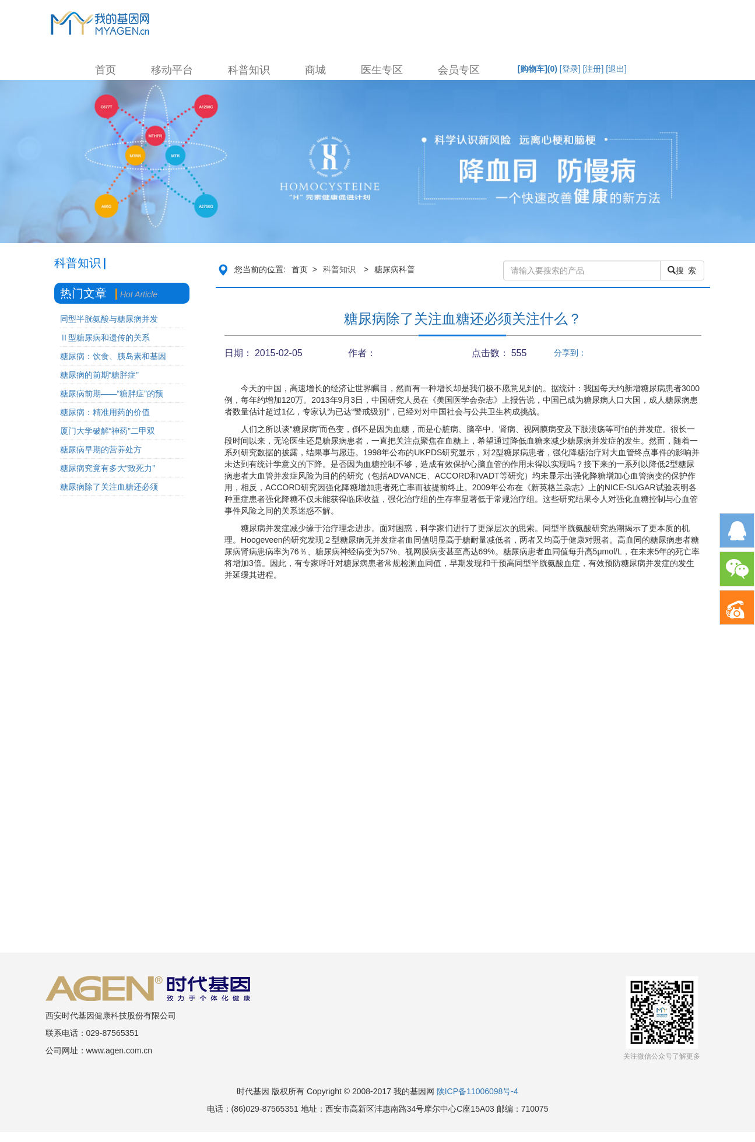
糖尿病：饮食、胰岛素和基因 (113, 356)
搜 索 (682, 270)
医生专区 (382, 70)
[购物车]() (537, 68)
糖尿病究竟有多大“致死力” (107, 468)
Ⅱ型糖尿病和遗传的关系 (105, 337)
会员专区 (459, 70)
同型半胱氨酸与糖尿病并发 (109, 319)
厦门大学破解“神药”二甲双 (107, 430)
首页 (105, 70)
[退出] (616, 68)
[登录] (570, 68)
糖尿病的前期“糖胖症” (99, 375)
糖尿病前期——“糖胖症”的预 (111, 393)
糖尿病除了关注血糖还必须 (109, 486)
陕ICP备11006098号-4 (477, 1091)
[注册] (593, 68)
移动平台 (172, 70)
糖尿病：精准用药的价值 (105, 412)
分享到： (570, 352)
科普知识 (249, 70)
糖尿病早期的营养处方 (101, 449)
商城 (315, 70)
